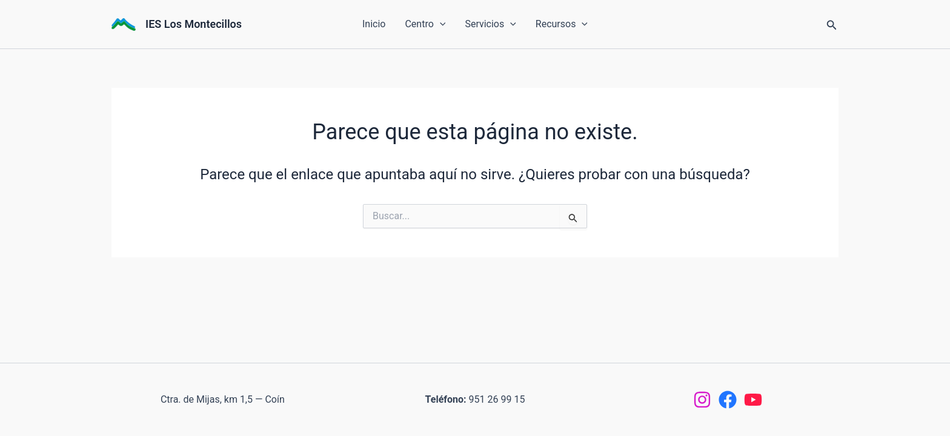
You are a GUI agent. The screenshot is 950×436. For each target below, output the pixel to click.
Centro (425, 24)
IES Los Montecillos (193, 24)
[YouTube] (753, 400)
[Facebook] (728, 400)
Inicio (373, 24)
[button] (440, 24)
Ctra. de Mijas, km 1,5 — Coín (223, 399)
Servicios (490, 24)
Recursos (562, 24)
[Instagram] (702, 400)
